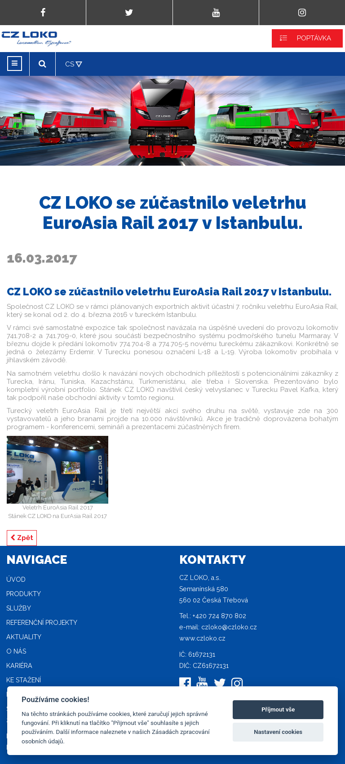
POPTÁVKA (314, 38)
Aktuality (23, 637)
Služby (18, 608)
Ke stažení (23, 680)
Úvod (16, 579)
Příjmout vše (278, 709)
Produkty (23, 593)
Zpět (21, 538)
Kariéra (19, 665)
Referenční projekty (41, 622)
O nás (16, 651)
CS (69, 64)
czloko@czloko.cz (229, 627)
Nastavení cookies (278, 732)
